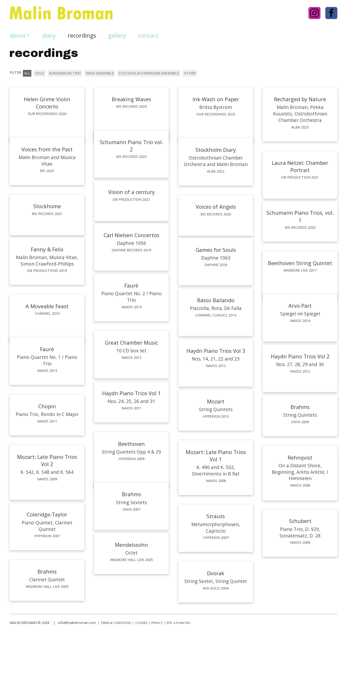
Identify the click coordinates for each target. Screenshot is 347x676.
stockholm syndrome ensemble (149, 73)
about (20, 35)
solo (39, 73)
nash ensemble (100, 73)
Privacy (157, 663)
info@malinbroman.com (77, 662)
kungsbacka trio (65, 73)
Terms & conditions (116, 663)
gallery (117, 35)
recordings (82, 35)
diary (49, 35)
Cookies (141, 663)
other (190, 73)
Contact (148, 35)
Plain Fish (181, 663)
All (27, 73)
